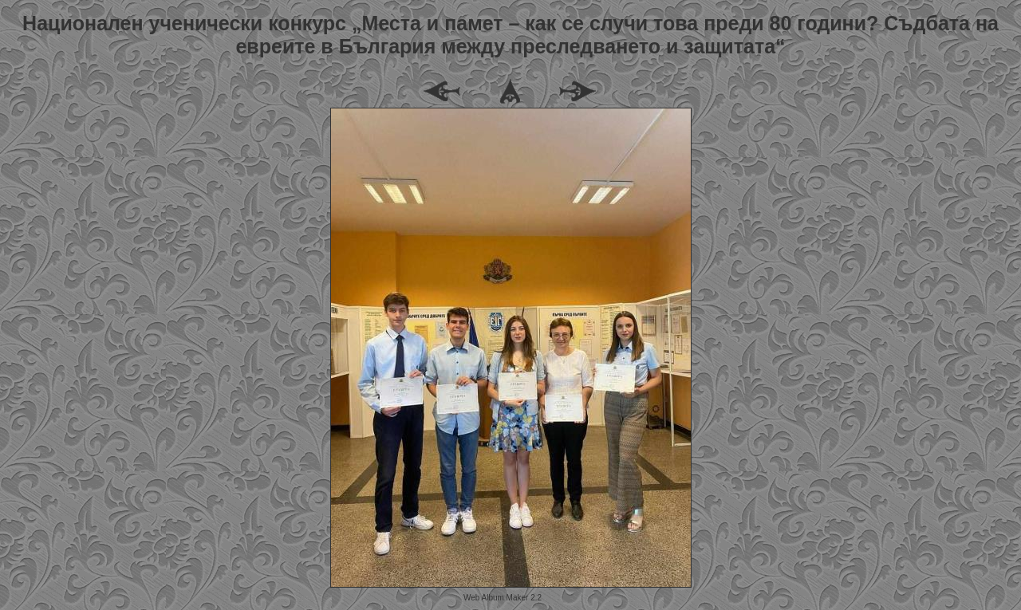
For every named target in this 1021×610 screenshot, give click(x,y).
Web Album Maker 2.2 (502, 597)
